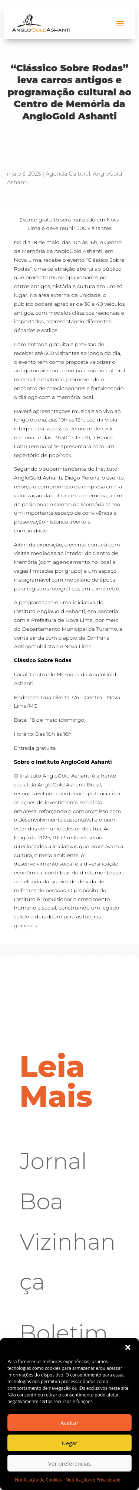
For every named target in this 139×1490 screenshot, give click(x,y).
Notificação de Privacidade (93, 1480)
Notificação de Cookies (38, 1480)
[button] (128, 1347)
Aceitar (69, 1422)
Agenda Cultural (68, 173)
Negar (69, 1443)
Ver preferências (69, 1463)
